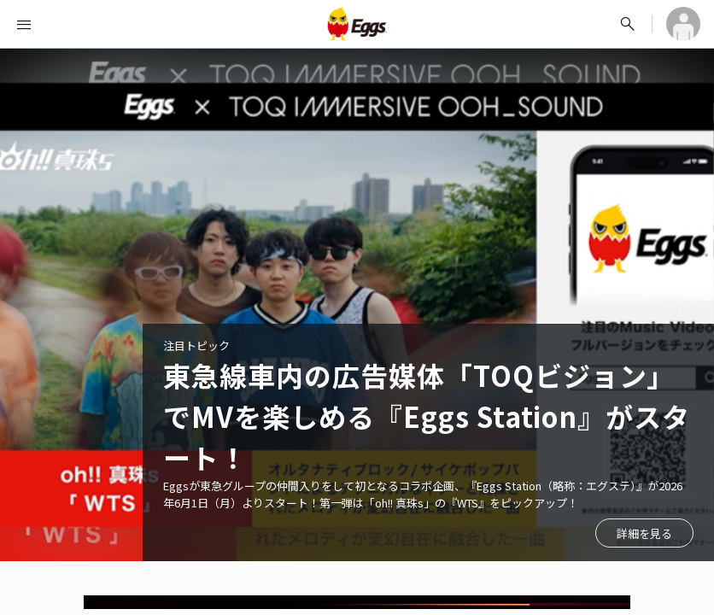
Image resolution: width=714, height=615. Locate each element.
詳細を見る (644, 533)
